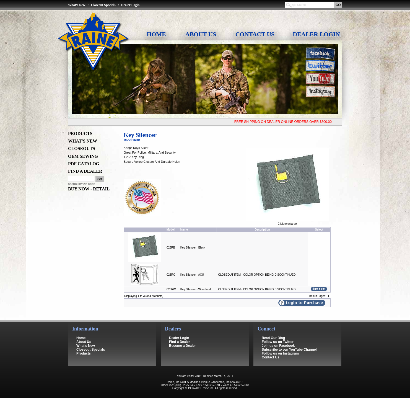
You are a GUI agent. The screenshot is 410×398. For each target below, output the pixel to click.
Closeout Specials (103, 5)
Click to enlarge (287, 222)
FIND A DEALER (85, 171)
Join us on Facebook (278, 342)
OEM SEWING (83, 156)
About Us (200, 34)
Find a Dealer (179, 338)
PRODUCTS (80, 133)
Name (184, 229)
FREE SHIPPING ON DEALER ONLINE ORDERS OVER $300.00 (285, 122)
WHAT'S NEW (82, 141)
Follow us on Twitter (278, 338)
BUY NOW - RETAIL (89, 189)
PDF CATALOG (83, 163)
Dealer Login (130, 5)
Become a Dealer (182, 342)
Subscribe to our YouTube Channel (289, 346)
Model (171, 229)
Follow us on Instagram (280, 350)
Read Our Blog (273, 334)
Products (83, 350)
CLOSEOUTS (81, 148)
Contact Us (255, 34)
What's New (76, 5)
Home (156, 34)
